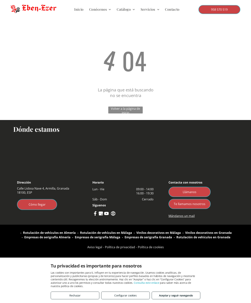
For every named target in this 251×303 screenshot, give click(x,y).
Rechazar (75, 295)
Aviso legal (94, 247)
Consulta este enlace (146, 282)
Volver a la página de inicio (125, 110)
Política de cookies (151, 247)
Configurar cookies (125, 295)
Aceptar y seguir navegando (176, 295)
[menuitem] (78, 9)
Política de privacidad (120, 247)
